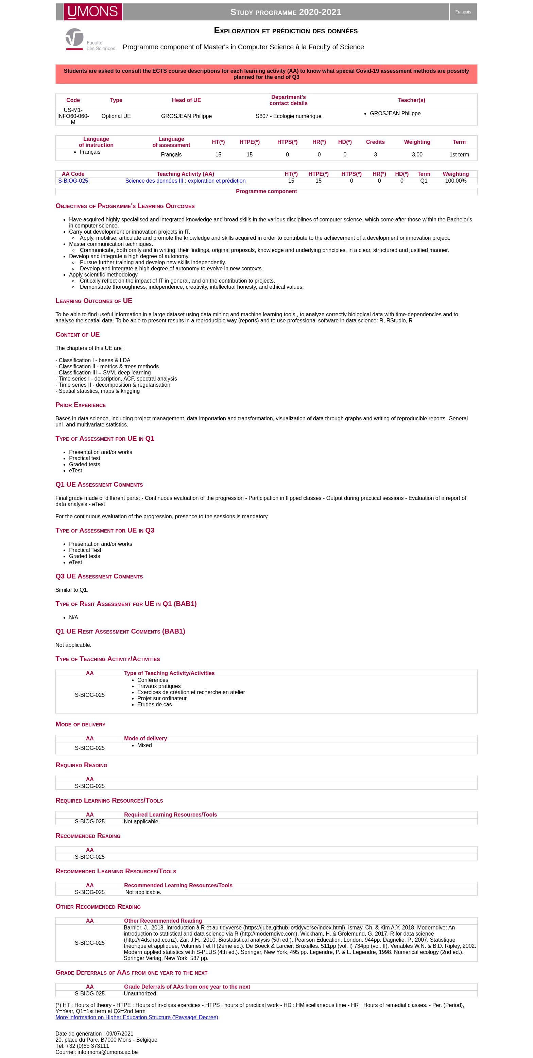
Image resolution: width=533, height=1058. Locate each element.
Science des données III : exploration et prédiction (185, 181)
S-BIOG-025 (73, 181)
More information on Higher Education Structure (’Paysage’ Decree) (136, 1017)
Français (463, 12)
